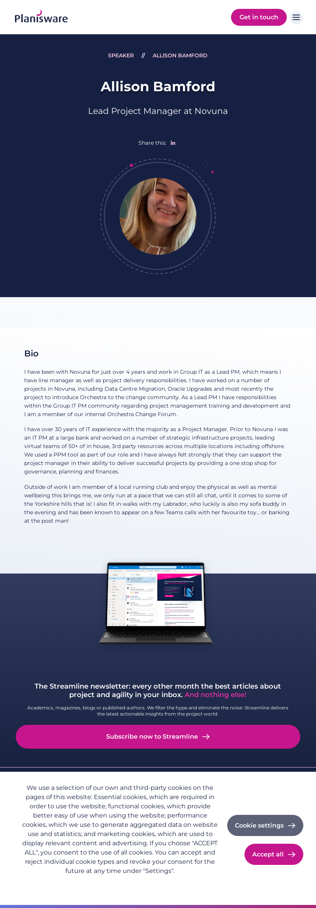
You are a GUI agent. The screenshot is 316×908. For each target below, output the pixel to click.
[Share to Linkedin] (173, 143)
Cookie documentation (125, 883)
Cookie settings (259, 825)
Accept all (268, 854)
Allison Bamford (180, 55)
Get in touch (258, 17)
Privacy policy (39, 883)
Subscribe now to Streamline (152, 736)
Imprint (76, 883)
